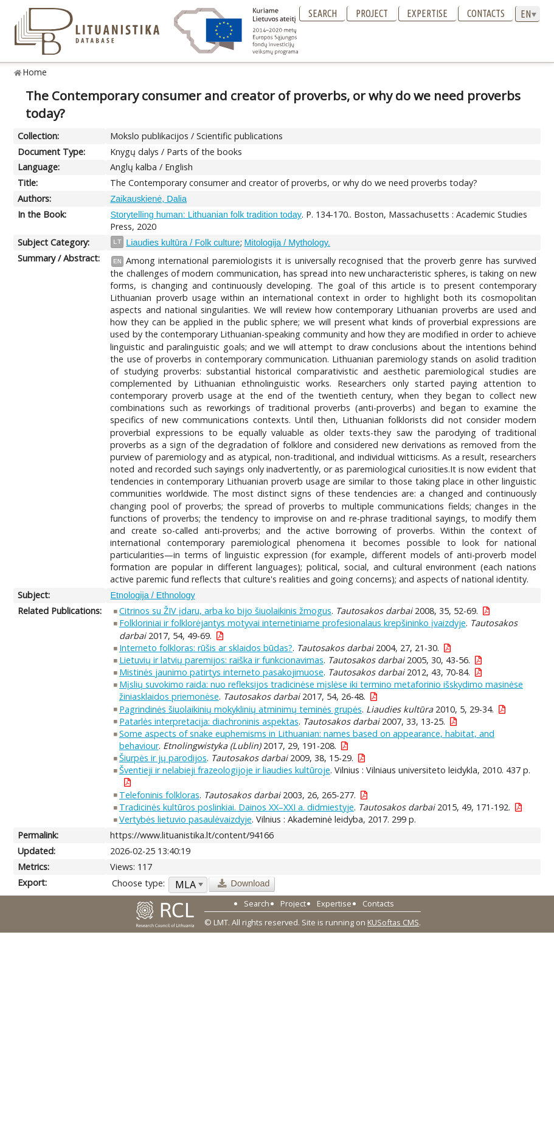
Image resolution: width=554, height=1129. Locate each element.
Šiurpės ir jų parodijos (163, 758)
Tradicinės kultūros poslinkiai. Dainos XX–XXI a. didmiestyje (236, 807)
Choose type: (138, 883)
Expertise (427, 13)
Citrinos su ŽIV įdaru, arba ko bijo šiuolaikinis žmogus (225, 610)
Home (35, 72)
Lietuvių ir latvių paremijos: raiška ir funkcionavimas (221, 660)
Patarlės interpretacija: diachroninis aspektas (209, 721)
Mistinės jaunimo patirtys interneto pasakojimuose (221, 672)
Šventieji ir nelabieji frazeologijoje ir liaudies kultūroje (224, 770)
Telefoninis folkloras (159, 795)
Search (322, 13)
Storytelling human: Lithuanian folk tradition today (205, 214)
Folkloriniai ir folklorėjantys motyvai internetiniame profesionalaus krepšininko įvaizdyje (292, 623)
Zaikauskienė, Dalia (148, 199)
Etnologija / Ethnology (152, 595)
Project (372, 13)
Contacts (486, 13)
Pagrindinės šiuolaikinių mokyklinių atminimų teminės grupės (240, 709)
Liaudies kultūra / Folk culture (183, 242)
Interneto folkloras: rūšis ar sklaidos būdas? (206, 648)
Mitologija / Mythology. (287, 242)
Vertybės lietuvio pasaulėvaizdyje (185, 819)
